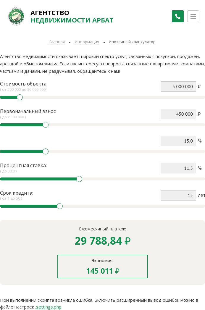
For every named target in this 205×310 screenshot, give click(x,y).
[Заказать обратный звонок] (175, 16)
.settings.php (48, 307)
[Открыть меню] (193, 16)
